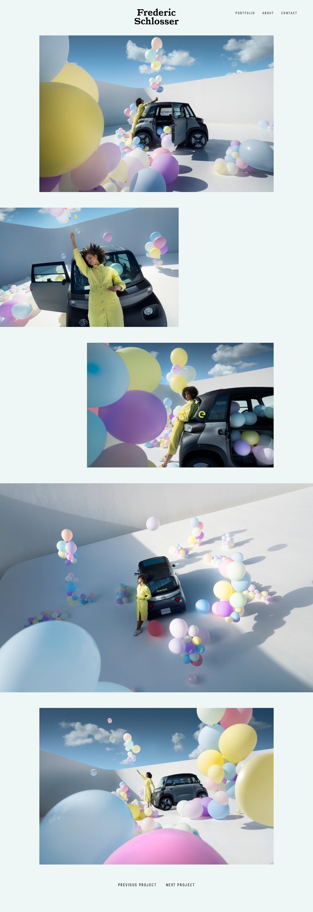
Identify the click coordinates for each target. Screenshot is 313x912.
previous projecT (137, 885)
